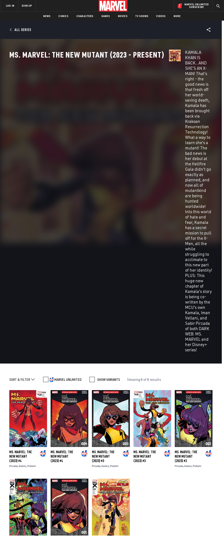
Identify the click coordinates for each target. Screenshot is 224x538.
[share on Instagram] (198, 481)
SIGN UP (27, 5)
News (47, 16)
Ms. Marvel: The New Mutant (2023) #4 (20, 235)
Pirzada (13, 245)
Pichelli (31, 245)
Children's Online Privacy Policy (137, 522)
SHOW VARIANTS (108, 159)
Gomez (22, 245)
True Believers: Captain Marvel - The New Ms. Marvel (137, 425)
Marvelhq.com (83, 483)
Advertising (82, 470)
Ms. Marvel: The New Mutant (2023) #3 (103, 235)
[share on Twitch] (209, 491)
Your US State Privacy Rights (68, 522)
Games (105, 16)
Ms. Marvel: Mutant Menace (29, 423)
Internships (45, 490)
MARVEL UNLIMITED (68, 159)
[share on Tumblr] (209, 481)
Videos (160, 16)
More (177, 16)
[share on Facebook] (176, 482)
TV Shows (141, 16)
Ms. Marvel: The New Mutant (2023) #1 (62, 324)
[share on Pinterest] (198, 491)
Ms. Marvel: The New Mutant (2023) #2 (186, 235)
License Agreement (171, 522)
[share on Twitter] (187, 481)
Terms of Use (19, 522)
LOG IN (10, 5)
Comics (63, 16)
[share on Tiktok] (176, 500)
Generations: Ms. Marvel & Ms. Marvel (80, 426)
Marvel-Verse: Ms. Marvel (183, 424)
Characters (84, 16)
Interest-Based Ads (199, 522)
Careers (42, 483)
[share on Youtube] (176, 491)
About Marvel (46, 470)
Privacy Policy (39, 522)
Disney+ (78, 477)
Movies (122, 16)
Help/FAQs (43, 477)
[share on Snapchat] (187, 491)
